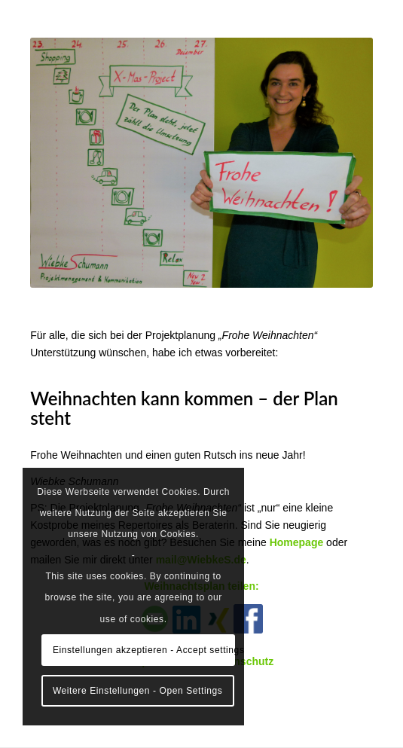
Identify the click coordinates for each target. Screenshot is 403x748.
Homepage (297, 542)
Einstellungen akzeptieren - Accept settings (144, 650)
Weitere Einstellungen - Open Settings (137, 690)
